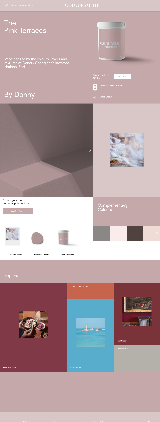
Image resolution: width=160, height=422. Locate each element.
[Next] (89, 150)
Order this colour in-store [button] (111, 86)
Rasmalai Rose (9, 367)
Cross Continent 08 (79, 286)
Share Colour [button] (106, 97)
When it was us (76, 367)
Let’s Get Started (17, 211)
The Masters (122, 341)
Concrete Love (123, 349)
